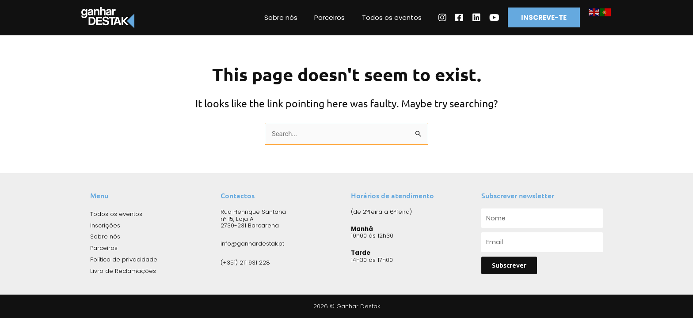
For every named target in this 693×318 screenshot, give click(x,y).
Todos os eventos (408, 17)
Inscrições (105, 225)
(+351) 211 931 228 (245, 262)
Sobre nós (304, 17)
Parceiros (350, 17)
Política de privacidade (123, 259)
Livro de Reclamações (123, 270)
